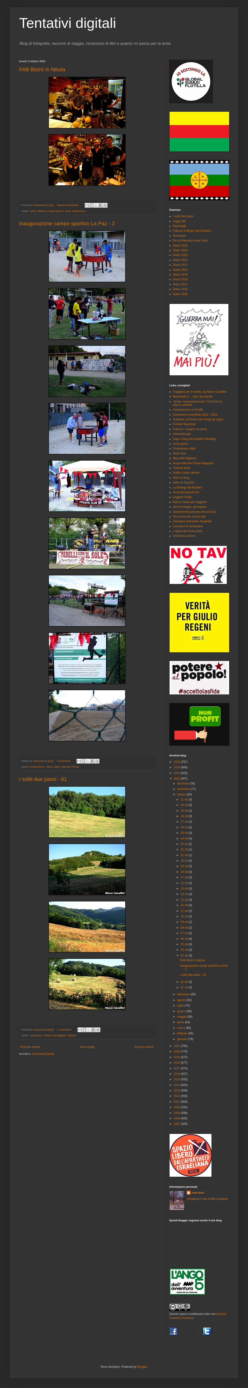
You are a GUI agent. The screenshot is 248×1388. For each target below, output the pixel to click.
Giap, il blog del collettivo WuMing (194, 439)
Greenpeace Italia (184, 448)
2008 (177, 1118)
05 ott (184, 944)
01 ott (184, 987)
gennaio (182, 1039)
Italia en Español (183, 482)
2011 (177, 1101)
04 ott (184, 949)
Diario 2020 (180, 270)
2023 (177, 773)
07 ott (184, 933)
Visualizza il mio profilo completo (207, 1199)
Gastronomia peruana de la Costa (194, 511)
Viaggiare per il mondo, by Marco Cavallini (200, 391)
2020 (177, 1051)
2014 (177, 1085)
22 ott (184, 849)
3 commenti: (64, 760)
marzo (181, 1028)
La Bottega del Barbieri (187, 487)
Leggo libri (179, 221)
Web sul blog (181, 477)
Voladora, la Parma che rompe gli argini (198, 419)
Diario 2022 (180, 260)
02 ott (184, 982)
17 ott (184, 877)
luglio (181, 1005)
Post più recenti (30, 1047)
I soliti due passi (183, 216)
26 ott (184, 827)
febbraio (182, 1033)
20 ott (184, 860)
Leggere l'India (182, 497)
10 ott (184, 916)
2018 (177, 1062)
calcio (49, 766)
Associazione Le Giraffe (188, 409)
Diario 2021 (180, 265)
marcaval (197, 1192)
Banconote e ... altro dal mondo (193, 396)
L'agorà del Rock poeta (187, 531)
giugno (181, 1011)
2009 (177, 1113)
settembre (184, 994)
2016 (177, 1074)
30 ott (184, 805)
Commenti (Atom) (43, 1054)
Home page (87, 1047)
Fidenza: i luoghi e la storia (190, 429)
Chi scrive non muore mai (189, 516)
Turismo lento (181, 468)
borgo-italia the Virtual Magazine (193, 463)
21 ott (184, 855)
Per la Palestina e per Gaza (190, 240)
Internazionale (182, 434)
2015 (177, 1079)
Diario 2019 (180, 274)
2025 (177, 762)
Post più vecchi (144, 1047)
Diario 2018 (180, 279)
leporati (66, 766)
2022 (177, 778)
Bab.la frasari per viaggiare (190, 502)
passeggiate (59, 1035)
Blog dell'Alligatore (184, 458)
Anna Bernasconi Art (186, 492)
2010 (177, 1107)
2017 (177, 1068)
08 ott (184, 927)
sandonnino (78, 211)
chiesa (47, 1035)
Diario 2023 (180, 255)
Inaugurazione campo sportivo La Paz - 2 (67, 223)
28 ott (184, 816)
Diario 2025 (180, 245)
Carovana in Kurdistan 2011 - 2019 (195, 414)
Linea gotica (180, 443)
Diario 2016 (180, 289)
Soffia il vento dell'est (186, 472)
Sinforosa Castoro (184, 536)
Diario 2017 (180, 284)
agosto (181, 1000)
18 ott (184, 872)
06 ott (184, 938)
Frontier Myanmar (184, 424)
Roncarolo (179, 235)
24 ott (184, 838)
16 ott (184, 883)
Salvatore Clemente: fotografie (192, 521)
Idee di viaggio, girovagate (189, 506)
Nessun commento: (68, 205)
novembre (184, 789)
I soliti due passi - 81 (43, 779)
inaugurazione (55, 211)
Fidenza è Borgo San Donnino (192, 230)
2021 (177, 1046)
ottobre (182, 794)
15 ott (184, 888)
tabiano (72, 1035)
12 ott (184, 905)
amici (33, 211)
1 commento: (64, 1029)
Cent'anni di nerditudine (188, 526)
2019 (177, 1057)
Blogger (142, 1366)
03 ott (184, 955)
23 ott (184, 844)
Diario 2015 (180, 294)
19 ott (184, 866)
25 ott (184, 833)
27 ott (184, 821)
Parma (75, 766)
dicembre (183, 783)
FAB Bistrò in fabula (42, 69)
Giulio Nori (179, 453)
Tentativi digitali (67, 23)
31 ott (184, 799)
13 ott (184, 899)
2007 (177, 1124)
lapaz (57, 766)
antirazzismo (37, 766)
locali (68, 211)
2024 (177, 767)
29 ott (184, 810)
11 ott (184, 911)
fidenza (41, 211)
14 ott (184, 894)
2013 (177, 1090)
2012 (177, 1096)
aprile (181, 1022)
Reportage (179, 226)
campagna (36, 1035)
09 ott (184, 922)
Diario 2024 (180, 250)
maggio (182, 1016)
